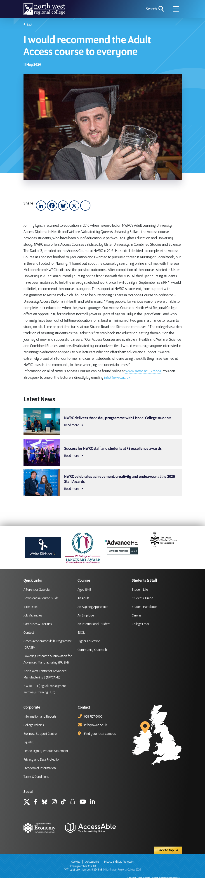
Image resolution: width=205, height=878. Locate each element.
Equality (29, 742)
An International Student (94, 624)
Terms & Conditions (36, 777)
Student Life (140, 590)
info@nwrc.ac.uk (117, 378)
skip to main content (3, 3)
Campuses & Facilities (38, 624)
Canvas (136, 615)
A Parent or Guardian (37, 590)
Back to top (168, 850)
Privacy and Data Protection (42, 759)
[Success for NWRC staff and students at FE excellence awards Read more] (103, 452)
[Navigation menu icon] (176, 9)
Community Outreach (92, 650)
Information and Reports (40, 717)
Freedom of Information (40, 768)
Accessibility (92, 861)
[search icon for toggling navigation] (155, 9)
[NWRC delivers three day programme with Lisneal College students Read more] (103, 421)
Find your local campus (100, 734)
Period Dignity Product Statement (46, 751)
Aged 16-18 (85, 590)
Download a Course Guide (41, 598)
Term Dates (31, 607)
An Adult (83, 598)
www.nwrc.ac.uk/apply (143, 371)
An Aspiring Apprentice (93, 607)
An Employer (86, 615)
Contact (29, 633)
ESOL (81, 633)
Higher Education (89, 641)
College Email (140, 624)
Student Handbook (144, 607)
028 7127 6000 (93, 717)
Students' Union (142, 598)
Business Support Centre (40, 734)
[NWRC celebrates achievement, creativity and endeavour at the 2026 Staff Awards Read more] (103, 482)
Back (28, 24)
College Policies (34, 725)
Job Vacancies (33, 615)
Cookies (75, 861)
